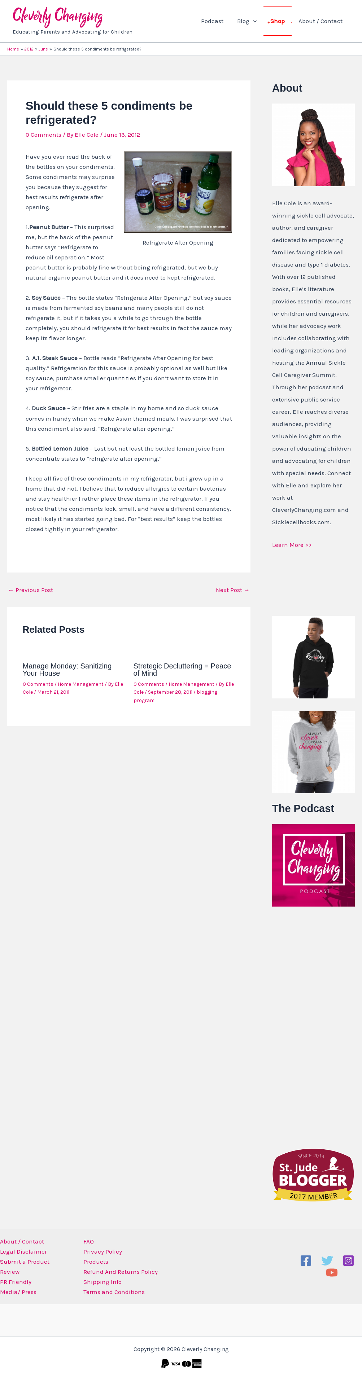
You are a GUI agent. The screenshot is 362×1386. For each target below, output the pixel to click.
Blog (250, 20)
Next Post (233, 590)
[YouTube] (332, 1272)
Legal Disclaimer (23, 1251)
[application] (256, 20)
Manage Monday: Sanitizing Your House (67, 669)
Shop (279, 21)
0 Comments (43, 134)
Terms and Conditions (114, 1291)
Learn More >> (291, 544)
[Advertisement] (317, 1025)
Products (95, 1261)
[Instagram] (348, 1261)
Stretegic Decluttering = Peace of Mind (182, 669)
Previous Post (30, 590)
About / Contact (321, 21)
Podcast (217, 21)
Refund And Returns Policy (120, 1271)
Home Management (81, 684)
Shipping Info (102, 1281)
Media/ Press (18, 1291)
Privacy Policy (102, 1251)
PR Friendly (15, 1281)
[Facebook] (306, 1261)
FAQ (88, 1241)
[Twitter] (327, 1261)
